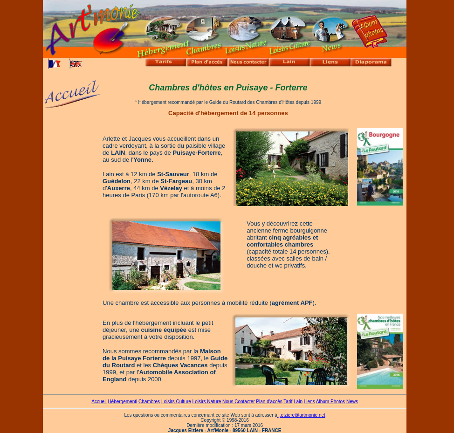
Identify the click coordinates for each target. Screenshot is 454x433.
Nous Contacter (238, 401)
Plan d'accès (269, 401)
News (352, 401)
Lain (298, 401)
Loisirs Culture (176, 401)
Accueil (98, 401)
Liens (309, 401)
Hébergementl (122, 401)
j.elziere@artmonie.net (301, 415)
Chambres (149, 401)
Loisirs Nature (207, 401)
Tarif (287, 401)
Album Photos (330, 401)
